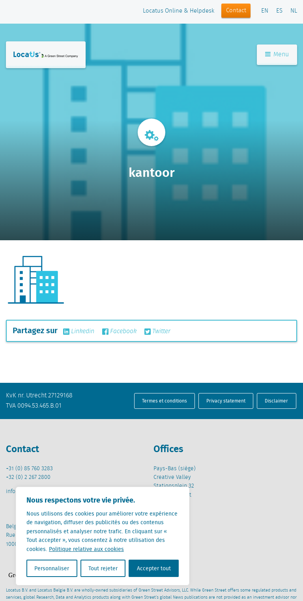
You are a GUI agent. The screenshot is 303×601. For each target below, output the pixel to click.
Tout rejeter (103, 568)
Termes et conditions (164, 400)
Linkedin (78, 331)
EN (264, 11)
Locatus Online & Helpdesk (178, 11)
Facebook (119, 331)
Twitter (157, 331)
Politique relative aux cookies (86, 549)
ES (279, 11)
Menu (277, 54)
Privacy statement (225, 400)
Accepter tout (154, 568)
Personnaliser (51, 568)
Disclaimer (276, 400)
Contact (236, 10)
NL (293, 11)
